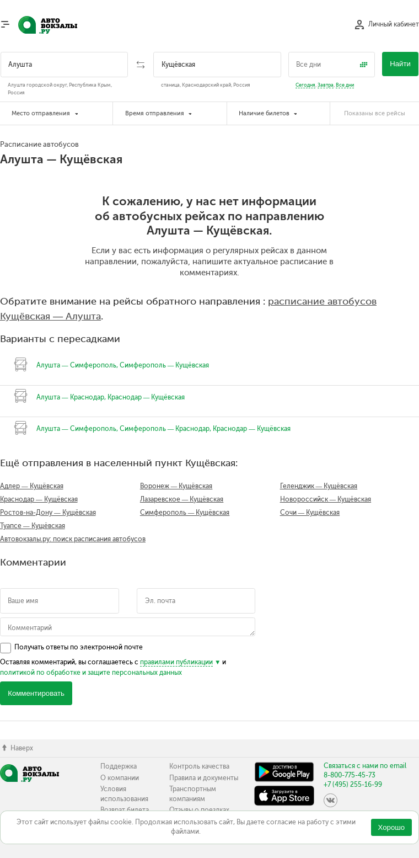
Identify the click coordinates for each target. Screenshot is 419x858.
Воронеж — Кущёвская (176, 486)
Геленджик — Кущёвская (319, 486)
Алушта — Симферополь (76, 365)
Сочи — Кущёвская (310, 512)
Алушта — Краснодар (70, 397)
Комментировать (36, 693)
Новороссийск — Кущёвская (326, 499)
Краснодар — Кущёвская (146, 397)
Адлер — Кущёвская (31, 486)
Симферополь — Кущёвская (165, 365)
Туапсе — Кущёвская (32, 526)
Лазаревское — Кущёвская (182, 499)
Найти (400, 64)
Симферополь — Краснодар (165, 429)
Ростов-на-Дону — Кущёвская (48, 512)
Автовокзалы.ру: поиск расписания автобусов (73, 539)
